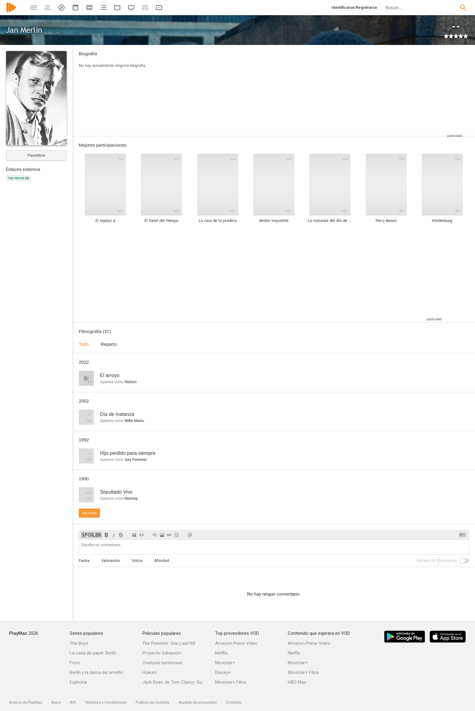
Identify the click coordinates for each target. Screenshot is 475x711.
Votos (137, 560)
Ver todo (89, 513)
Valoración (110, 560)
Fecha (84, 560)
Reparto (109, 344)
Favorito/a (36, 155)
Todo (84, 344)
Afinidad (161, 560)
